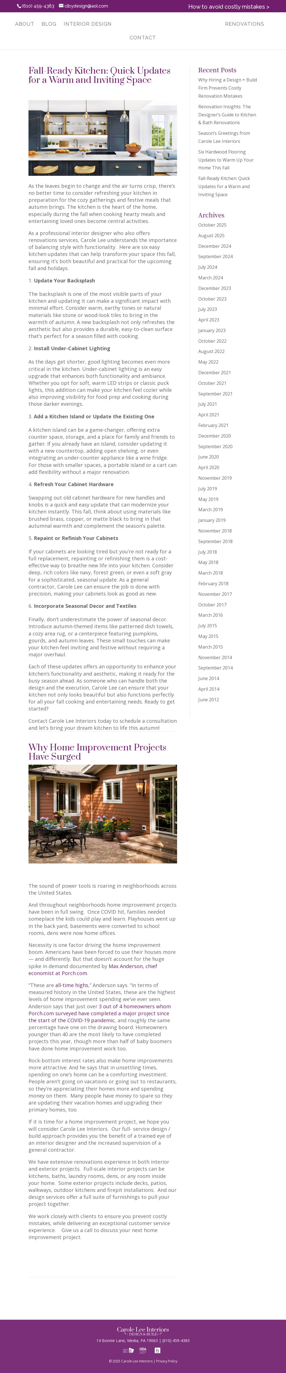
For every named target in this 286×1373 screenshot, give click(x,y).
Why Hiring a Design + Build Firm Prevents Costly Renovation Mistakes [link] (227, 88)
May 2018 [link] (208, 562)
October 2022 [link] (212, 341)
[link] (168, 24)
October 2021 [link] (212, 383)
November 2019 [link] (215, 478)
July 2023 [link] (207, 309)
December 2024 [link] (214, 246)
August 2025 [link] (211, 235)
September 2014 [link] (215, 668)
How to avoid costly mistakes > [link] (228, 6)
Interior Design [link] (85, 24)
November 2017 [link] (215, 594)
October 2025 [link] (212, 225)
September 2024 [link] (215, 256)
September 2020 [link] (215, 446)
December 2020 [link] (214, 436)
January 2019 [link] (212, 520)
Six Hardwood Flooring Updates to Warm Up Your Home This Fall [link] (226, 160)
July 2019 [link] (207, 489)
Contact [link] (143, 38)
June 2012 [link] (208, 700)
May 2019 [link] (208, 499)
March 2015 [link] (210, 647)
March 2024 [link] (210, 278)
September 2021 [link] (215, 394)
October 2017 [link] (212, 605)
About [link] (22, 24)
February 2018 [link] (213, 583)
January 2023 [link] (212, 330)
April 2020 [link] (208, 467)
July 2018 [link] (207, 552)
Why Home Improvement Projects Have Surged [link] (97, 752)
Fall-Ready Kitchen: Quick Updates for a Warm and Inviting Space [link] (99, 75)
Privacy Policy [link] (166, 1361)
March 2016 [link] (210, 615)
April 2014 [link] (208, 689)
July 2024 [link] (207, 267)
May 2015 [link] (208, 636)
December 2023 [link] (214, 288)
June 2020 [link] (208, 457)
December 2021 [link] (214, 372)
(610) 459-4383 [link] (173, 1340)
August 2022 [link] (211, 351)
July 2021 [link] (207, 404)
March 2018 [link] (210, 573)
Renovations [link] (247, 24)
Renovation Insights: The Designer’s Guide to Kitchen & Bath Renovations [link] (227, 115)
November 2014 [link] (215, 657)
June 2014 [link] (208, 678)
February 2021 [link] (213, 425)
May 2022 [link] (208, 362)
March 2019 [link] (210, 510)
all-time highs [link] (71, 985)
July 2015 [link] (207, 626)
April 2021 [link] (208, 415)
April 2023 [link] (208, 320)
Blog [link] (46, 24)
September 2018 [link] (215, 541)
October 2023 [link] (212, 299)
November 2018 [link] (215, 531)
